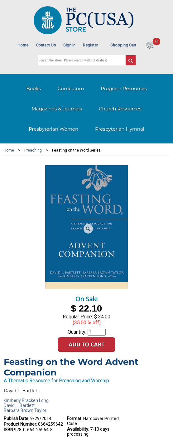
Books (33, 88)
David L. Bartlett (19, 405)
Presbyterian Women (53, 129)
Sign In (69, 45)
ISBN (8, 429)
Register (90, 45)
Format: (74, 418)
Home (22, 45)
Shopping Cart (123, 45)
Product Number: (20, 424)
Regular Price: (78, 317)
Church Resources (120, 109)
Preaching (33, 150)
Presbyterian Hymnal (119, 129)
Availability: (78, 429)
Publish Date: (16, 418)
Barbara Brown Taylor (25, 410)
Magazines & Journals (57, 109)
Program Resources (124, 88)
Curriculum (71, 88)
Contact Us (46, 45)
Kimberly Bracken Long (26, 400)
